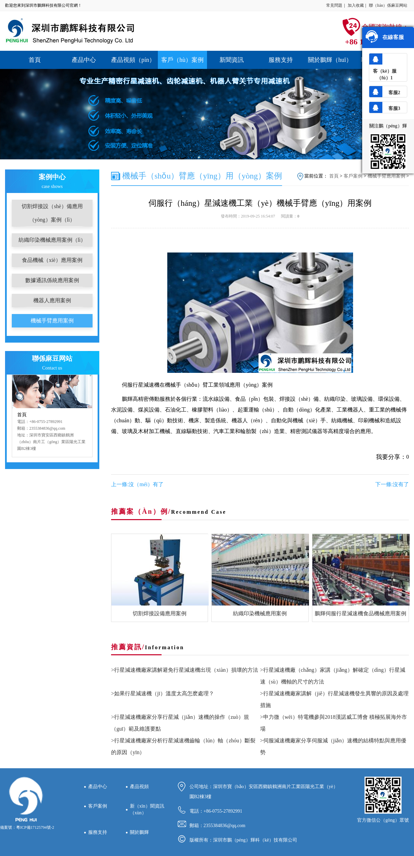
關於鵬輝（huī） (330, 59)
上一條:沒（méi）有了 (137, 484)
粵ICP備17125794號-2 (35, 827)
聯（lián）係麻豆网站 (388, 5)
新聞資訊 (231, 59)
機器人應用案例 (52, 300)
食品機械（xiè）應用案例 (52, 260)
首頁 (35, 59)
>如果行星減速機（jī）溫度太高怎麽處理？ (162, 693)
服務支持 (281, 59)
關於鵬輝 (139, 832)
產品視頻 (139, 786)
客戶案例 (353, 176)
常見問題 (334, 5)
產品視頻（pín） (133, 59)
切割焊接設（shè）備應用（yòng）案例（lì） (52, 213)
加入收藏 (356, 5)
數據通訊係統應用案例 (52, 280)
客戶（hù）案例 (182, 59)
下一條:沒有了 (392, 484)
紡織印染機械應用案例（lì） (52, 240)
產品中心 (84, 59)
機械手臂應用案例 (52, 320)
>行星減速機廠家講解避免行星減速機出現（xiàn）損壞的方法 (184, 670)
